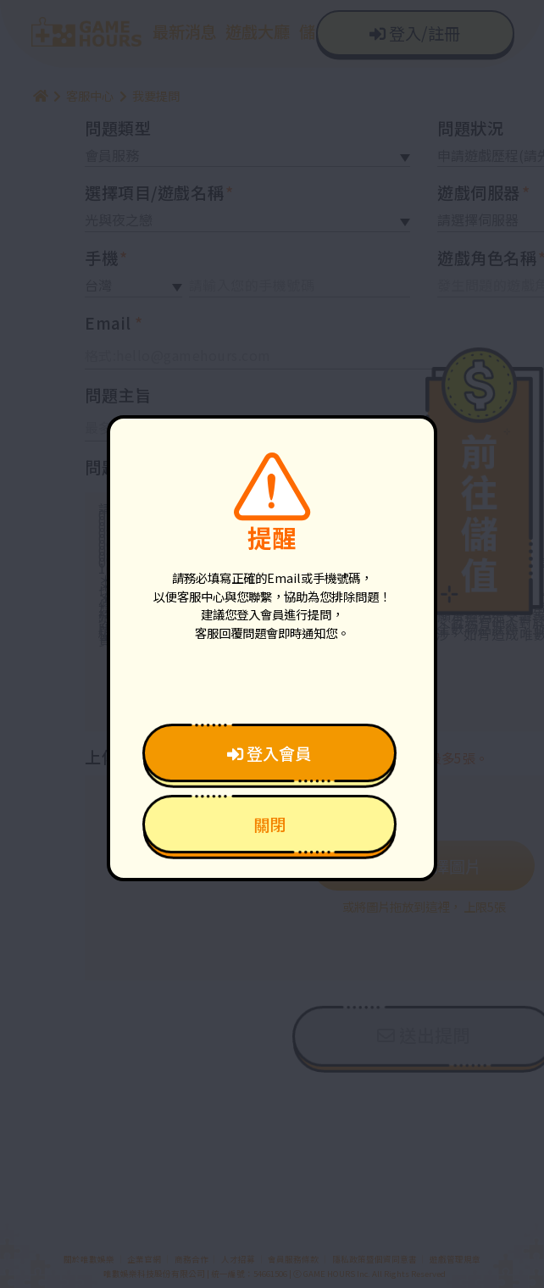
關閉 (269, 824)
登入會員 (269, 753)
